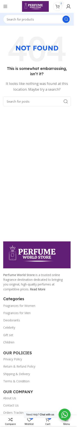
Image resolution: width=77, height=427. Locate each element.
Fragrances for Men (17, 313)
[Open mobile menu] (5, 6)
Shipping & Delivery (16, 374)
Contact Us (11, 405)
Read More (37, 289)
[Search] (37, 19)
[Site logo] (35, 6)
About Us (9, 398)
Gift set (8, 335)
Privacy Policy (12, 359)
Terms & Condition (16, 381)
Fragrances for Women (19, 306)
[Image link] (37, 254)
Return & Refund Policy (19, 366)
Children (8, 342)
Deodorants (11, 320)
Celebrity (9, 327)
